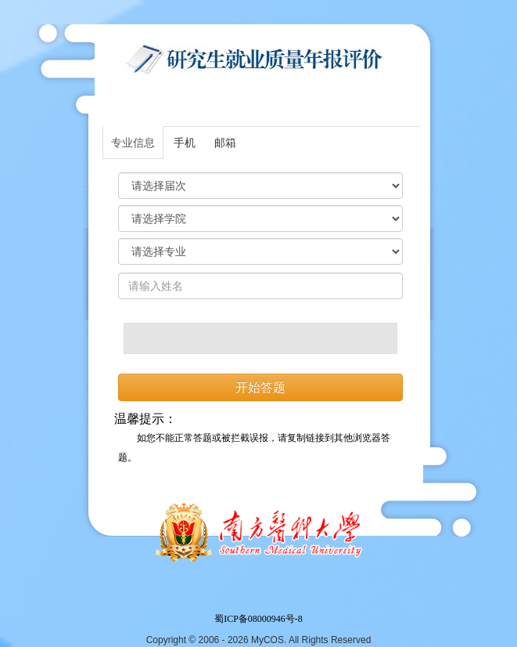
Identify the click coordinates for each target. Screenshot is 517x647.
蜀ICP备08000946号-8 (258, 618)
